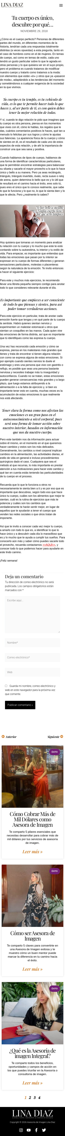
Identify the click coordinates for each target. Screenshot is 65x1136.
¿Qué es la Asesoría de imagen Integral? (32, 1053)
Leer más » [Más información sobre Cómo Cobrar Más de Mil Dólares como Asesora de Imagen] (32, 851)
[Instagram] (21, 1130)
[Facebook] (36, 1130)
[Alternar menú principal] (61, 5)
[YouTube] (29, 1130)
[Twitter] (44, 1130)
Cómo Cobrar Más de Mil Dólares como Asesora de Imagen (32, 819)
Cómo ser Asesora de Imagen (32, 935)
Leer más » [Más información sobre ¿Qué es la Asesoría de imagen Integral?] (32, 1082)
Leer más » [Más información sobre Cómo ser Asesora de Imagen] (32, 969)
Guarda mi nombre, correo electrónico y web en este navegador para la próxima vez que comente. (30, 690)
